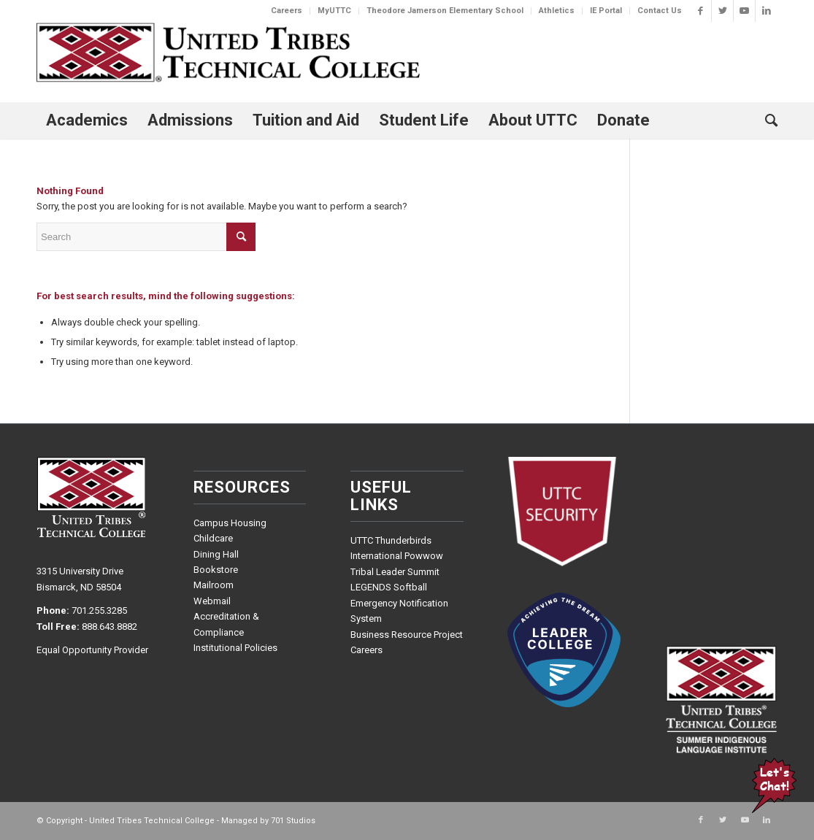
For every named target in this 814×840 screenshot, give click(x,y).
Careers (286, 10)
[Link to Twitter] (722, 11)
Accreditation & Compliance (226, 624)
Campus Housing (229, 522)
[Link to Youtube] (744, 11)
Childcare (213, 538)
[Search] (766, 120)
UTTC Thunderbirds (390, 540)
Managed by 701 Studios (268, 820)
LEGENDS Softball (388, 587)
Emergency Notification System (399, 611)
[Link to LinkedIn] (766, 11)
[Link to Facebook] (700, 11)
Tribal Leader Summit (394, 571)
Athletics (557, 10)
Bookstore (215, 569)
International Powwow (396, 555)
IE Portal (606, 10)
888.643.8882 (109, 626)
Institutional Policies (235, 647)
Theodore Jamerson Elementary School (444, 10)
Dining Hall (216, 554)
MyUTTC (334, 10)
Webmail (212, 601)
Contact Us (659, 10)
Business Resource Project (406, 634)
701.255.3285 (99, 610)
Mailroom (213, 584)
